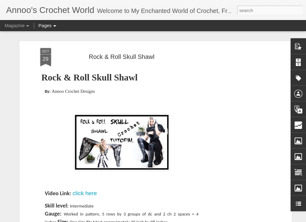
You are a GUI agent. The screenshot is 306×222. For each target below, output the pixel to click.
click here (85, 158)
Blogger (197, 218)
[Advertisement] (237, 110)
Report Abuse (215, 218)
